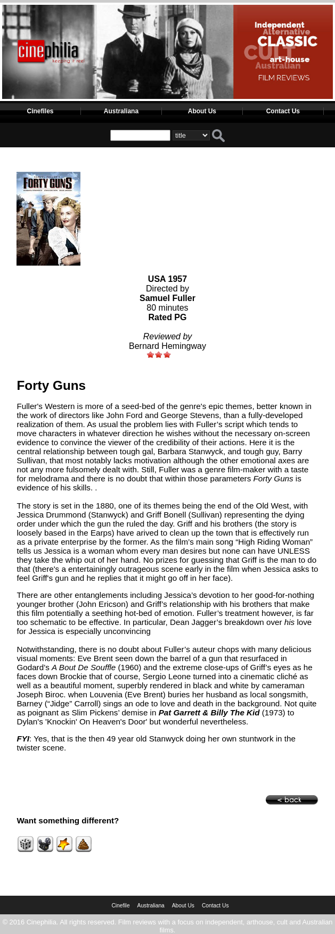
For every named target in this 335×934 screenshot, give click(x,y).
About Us (202, 111)
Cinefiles (40, 111)
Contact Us (283, 111)
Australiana (121, 111)
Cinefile (120, 905)
